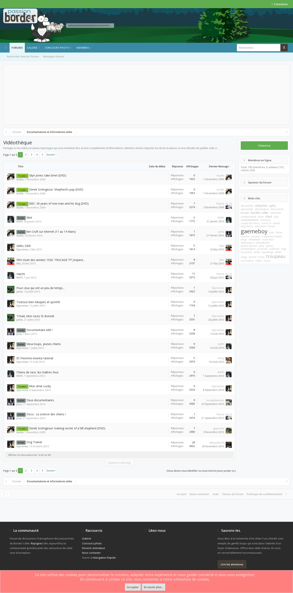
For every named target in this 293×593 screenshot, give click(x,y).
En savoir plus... (153, 587)
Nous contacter (199, 494)
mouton (255, 236)
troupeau (275, 256)
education (260, 226)
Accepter (133, 587)
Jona (221, 231)
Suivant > (51, 154)
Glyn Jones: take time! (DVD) (47, 175)
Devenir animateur (93, 548)
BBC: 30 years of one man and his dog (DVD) (59, 203)
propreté (262, 249)
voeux (266, 260)
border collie (259, 212)
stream (253, 257)
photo (269, 246)
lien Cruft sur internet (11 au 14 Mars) (51, 231)
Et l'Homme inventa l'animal (34, 358)
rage (283, 249)
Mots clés (254, 198)
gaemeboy (254, 231)
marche (245, 236)
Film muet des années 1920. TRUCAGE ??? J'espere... (50, 260)
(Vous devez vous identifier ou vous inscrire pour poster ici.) (201, 470)
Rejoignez (37, 543)
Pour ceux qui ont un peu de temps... (40, 288)
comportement (249, 220)
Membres (83, 47)
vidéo (258, 260)
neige (244, 239)
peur (262, 246)
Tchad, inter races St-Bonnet (35, 316)
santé (257, 252)
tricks (261, 257)
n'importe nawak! (272, 236)
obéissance (247, 242)
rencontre (246, 252)
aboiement (247, 205)
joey (271, 232)
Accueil (181, 494)
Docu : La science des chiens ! (46, 414)
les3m (19, 179)
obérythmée (263, 242)
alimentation (262, 209)
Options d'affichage (119, 463)
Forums (17, 47)
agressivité (247, 209)
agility (272, 205)
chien (261, 216)
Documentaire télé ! (39, 330)
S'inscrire (264, 145)
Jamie (19, 291)
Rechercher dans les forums (23, 56)
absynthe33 (216, 442)
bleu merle (277, 209)
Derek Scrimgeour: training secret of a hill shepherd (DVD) (67, 428)
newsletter (255, 239)
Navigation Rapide (104, 557)
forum (271, 226)
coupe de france (250, 223)
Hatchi (20, 274)
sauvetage (267, 252)
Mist (29, 217)
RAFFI (19, 221)
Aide (216, 494)
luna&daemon (215, 400)
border (245, 213)
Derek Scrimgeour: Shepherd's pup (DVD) (56, 189)
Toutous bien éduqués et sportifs (38, 302)
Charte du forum (232, 494)
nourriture (268, 239)
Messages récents (53, 56)
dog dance (247, 226)
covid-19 (266, 223)
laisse (279, 232)
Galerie (32, 47)
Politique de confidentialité (264, 494)
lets (222, 246)
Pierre (220, 203)
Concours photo (57, 47)
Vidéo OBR (23, 246)
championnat (248, 216)
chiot (268, 216)
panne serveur (249, 246)
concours (265, 220)
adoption (261, 205)
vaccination (247, 260)
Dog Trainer (34, 442)
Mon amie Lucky (40, 386)
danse (276, 223)
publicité (274, 249)
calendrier (276, 213)
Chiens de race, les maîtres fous (37, 372)
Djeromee (22, 249)
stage (244, 257)
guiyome (218, 428)
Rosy (221, 358)
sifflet (278, 252)
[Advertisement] (146, 94)
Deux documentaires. (40, 400)
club (276, 216)
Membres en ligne (259, 160)
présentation (248, 249)
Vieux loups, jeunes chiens (43, 344)
